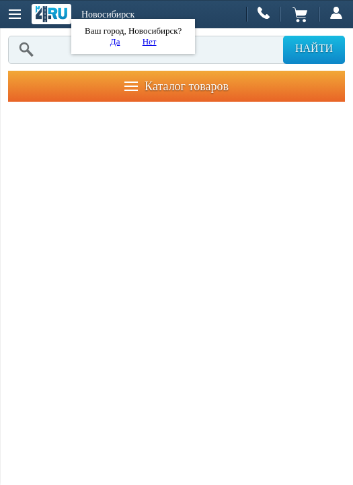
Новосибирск (107, 14)
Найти (314, 48)
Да (115, 41)
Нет (150, 41)
